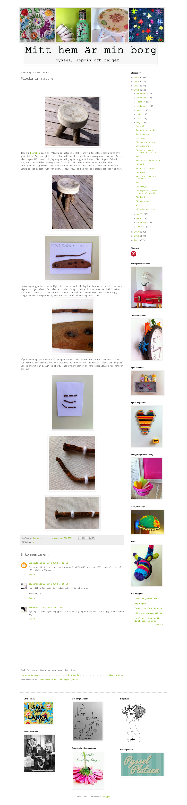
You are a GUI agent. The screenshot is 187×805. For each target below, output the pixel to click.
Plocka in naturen (146, 142)
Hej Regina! (141, 604)
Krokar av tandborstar (148, 161)
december (142, 94)
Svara (32, 574)
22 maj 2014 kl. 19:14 (55, 584)
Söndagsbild (142, 172)
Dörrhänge (141, 187)
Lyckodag (141, 138)
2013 (137, 232)
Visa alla (159, 625)
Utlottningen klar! (146, 209)
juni (139, 119)
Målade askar (143, 201)
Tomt (138, 157)
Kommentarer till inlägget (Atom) (59, 680)
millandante (35, 584)
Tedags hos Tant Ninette (148, 609)
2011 (137, 240)
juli (139, 114)
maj (139, 123)
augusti (141, 110)
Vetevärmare (142, 146)
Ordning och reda (145, 130)
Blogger (106, 797)
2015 (137, 86)
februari (142, 223)
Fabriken (35, 153)
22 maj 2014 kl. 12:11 (55, 563)
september (142, 106)
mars (139, 219)
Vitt (138, 205)
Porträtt (141, 126)
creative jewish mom (145, 599)
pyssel (36, 542)
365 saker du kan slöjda (148, 613)
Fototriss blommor (146, 169)
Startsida (73, 675)
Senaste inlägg (30, 675)
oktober (141, 102)
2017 (137, 78)
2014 (137, 90)
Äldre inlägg (116, 675)
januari (141, 227)
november (142, 98)
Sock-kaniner (143, 134)
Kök (138, 183)
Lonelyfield (35, 563)
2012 (137, 236)
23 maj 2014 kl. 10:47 (51, 608)
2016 (137, 82)
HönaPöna (33, 608)
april (140, 214)
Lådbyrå (140, 164)
